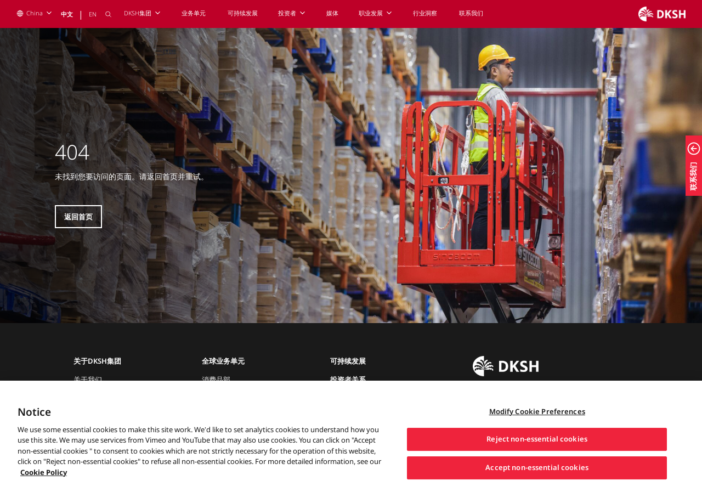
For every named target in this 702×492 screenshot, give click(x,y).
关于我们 (87, 379)
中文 (67, 14)
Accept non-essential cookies (536, 475)
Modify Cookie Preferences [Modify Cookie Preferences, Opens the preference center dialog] (537, 420)
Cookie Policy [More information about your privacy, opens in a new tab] (43, 480)
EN (93, 14)
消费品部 (216, 379)
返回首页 (78, 217)
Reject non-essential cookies (536, 448)
